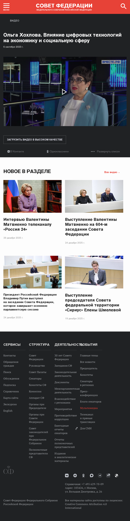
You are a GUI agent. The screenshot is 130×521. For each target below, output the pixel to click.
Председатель (88, 368)
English (7, 410)
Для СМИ (86, 428)
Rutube (108, 475)
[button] (6, 7)
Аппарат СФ (36, 397)
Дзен (75, 475)
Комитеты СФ (37, 385)
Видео (14, 20)
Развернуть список (108, 151)
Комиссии (35, 391)
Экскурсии (10, 404)
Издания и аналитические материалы (65, 457)
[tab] (65, 151)
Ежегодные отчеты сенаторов (62, 429)
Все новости (87, 362)
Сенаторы (35, 378)
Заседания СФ (63, 365)
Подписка (9, 385)
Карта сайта (10, 397)
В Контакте (17, 151)
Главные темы (89, 355)
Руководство (37, 365)
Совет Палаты (37, 372)
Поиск (7, 372)
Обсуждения (11, 378)
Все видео (110, 172)
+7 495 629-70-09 (93, 484)
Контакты (9, 355)
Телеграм (100, 475)
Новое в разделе (27, 171)
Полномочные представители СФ (38, 453)
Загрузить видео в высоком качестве (34, 139)
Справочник (11, 391)
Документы (62, 382)
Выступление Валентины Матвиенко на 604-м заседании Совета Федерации (91, 227)
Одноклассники (59, 151)
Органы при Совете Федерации (36, 418)
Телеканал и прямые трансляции (87, 418)
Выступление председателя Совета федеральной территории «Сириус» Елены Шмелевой (93, 303)
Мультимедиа (89, 408)
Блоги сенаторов (90, 401)
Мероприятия (63, 409)
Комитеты (86, 374)
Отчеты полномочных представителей (65, 443)
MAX (91, 475)
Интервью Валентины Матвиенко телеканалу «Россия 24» (27, 224)
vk (67, 475)
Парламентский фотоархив (116, 475)
